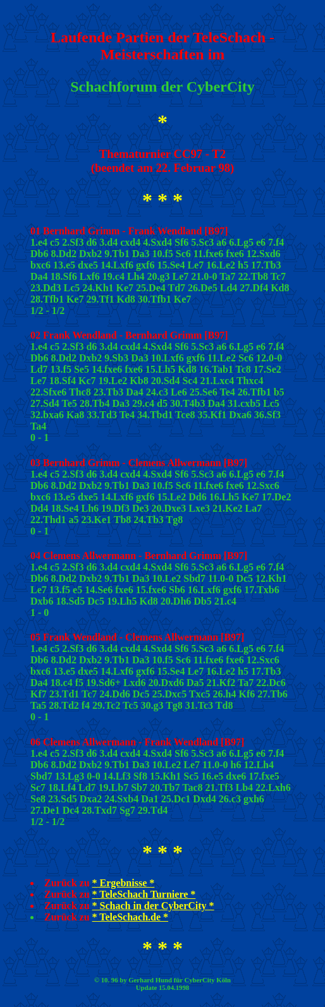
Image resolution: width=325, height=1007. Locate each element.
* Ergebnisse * (123, 882)
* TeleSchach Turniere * (144, 894)
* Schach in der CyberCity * (153, 905)
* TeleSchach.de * (130, 917)
